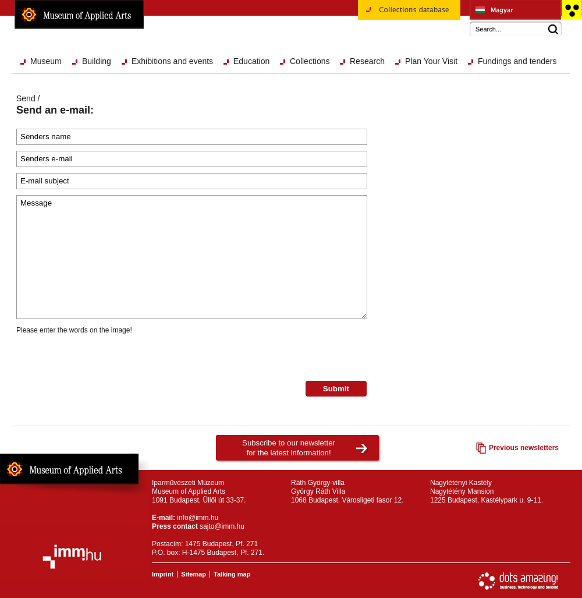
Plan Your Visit (431, 61)
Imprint (162, 574)
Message (191, 257)
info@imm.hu (197, 518)
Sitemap (193, 574)
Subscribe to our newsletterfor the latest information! (288, 447)
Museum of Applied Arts (79, 14)
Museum (46, 61)
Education (251, 61)
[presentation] (104, 358)
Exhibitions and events (172, 61)
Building (96, 61)
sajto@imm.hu (222, 526)
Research (367, 61)
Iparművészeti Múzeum (515, 10)
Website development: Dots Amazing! (518, 581)
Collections (309, 61)
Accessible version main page (571, 10)
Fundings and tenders (517, 61)
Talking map (232, 574)
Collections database (409, 14)
